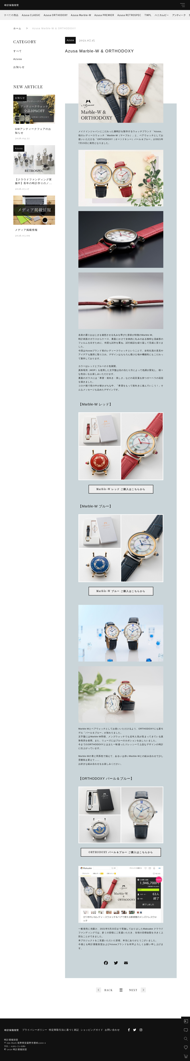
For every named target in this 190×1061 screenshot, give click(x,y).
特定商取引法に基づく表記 (64, 1029)
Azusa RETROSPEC (129, 15)
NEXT (133, 990)
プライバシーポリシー (34, 1029)
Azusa (70, 40)
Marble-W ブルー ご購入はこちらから (120, 591)
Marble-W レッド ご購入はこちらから (120, 489)
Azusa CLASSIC (31, 15)
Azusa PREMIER (104, 15)
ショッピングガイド (92, 1029)
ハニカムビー (162, 15)
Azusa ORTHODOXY (56, 15)
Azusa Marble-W (81, 15)
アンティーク (179, 15)
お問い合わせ (112, 1029)
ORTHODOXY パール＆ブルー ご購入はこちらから (121, 852)
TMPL (147, 15)
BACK (108, 990)
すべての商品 (11, 15)
